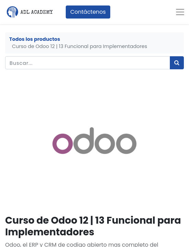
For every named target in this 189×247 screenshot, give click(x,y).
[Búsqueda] (177, 62)
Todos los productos (34, 39)
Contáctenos (88, 12)
